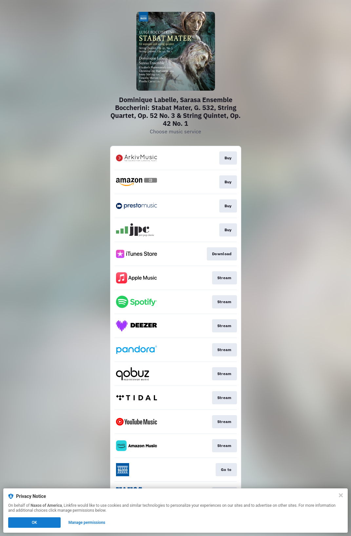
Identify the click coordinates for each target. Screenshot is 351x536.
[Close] (341, 495)
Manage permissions (87, 522)
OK (34, 522)
